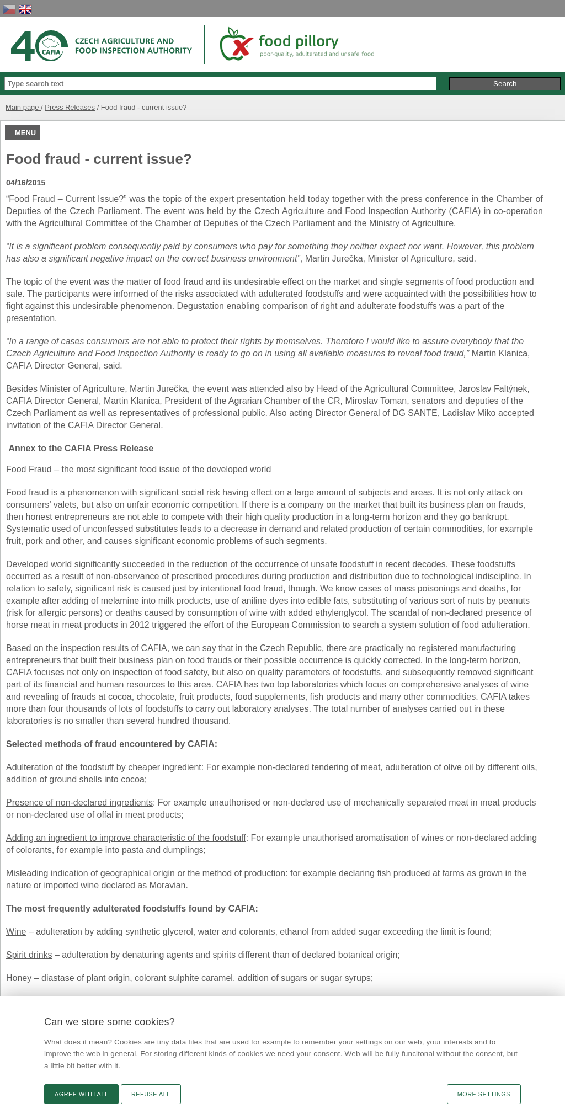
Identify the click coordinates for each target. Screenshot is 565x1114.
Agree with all (81, 1094)
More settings (483, 1094)
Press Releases (70, 107)
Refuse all (150, 1094)
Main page (23, 107)
